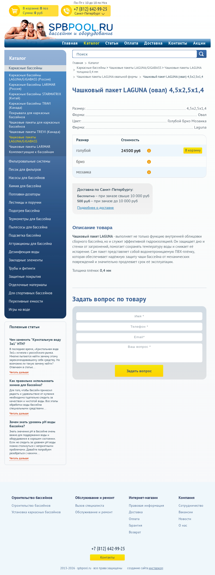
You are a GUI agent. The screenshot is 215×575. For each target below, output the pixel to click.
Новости (185, 519)
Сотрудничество (191, 505)
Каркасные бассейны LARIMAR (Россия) (32, 86)
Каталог (91, 43)
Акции (199, 43)
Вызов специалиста (89, 505)
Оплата (131, 43)
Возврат (135, 532)
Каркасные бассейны (91, 68)
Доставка (153, 43)
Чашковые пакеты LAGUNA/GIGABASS (135, 68)
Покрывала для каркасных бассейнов (29, 115)
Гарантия (135, 525)
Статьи (111, 43)
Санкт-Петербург (87, 13)
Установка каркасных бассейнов (36, 512)
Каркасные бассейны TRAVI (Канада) (30, 105)
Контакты (177, 43)
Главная (70, 43)
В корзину (193, 150)
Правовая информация (146, 505)
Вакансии (186, 512)
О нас (183, 525)
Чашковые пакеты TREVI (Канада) (34, 132)
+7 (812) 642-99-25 (90, 8)
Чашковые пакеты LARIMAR (29, 146)
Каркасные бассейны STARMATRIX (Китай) (35, 96)
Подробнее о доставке (95, 207)
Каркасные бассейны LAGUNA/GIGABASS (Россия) (30, 77)
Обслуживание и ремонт (94, 512)
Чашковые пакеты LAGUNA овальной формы (107, 77)
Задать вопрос (139, 370)
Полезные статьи (24, 326)
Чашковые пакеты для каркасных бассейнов (34, 124)
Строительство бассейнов (31, 505)
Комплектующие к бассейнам (31, 152)
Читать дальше (19, 372)
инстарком (156, 568)
